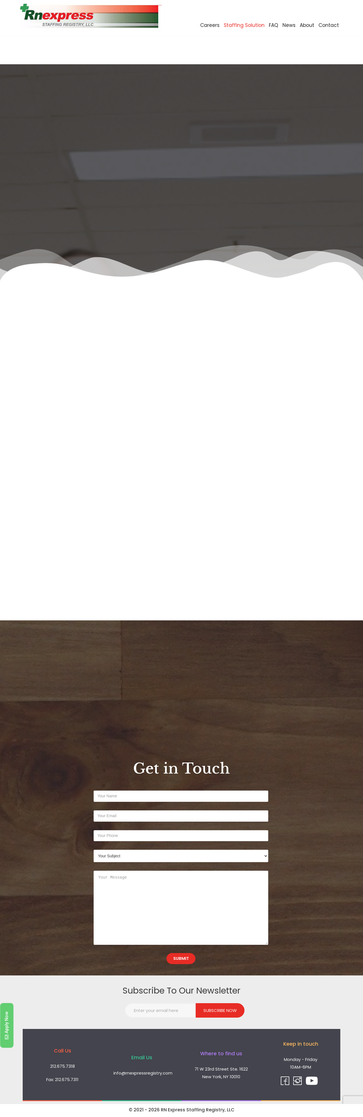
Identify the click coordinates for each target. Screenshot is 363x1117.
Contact (328, 25)
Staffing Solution (244, 25)
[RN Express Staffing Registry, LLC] (91, 18)
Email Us (141, 1058)
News (289, 25)
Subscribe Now (220, 1012)
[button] (7, 1025)
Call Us (62, 1051)
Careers (210, 25)
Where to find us (221, 1054)
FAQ (273, 25)
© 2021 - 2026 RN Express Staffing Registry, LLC (182, 1111)
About (307, 25)
